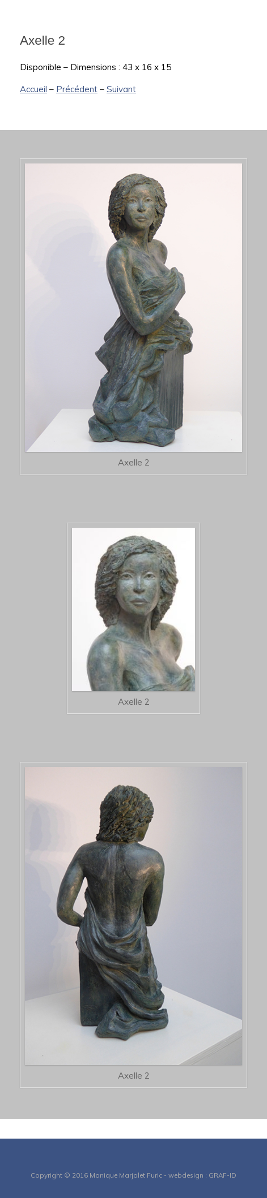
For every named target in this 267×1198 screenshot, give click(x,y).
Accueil (33, 89)
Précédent (77, 89)
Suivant (121, 89)
